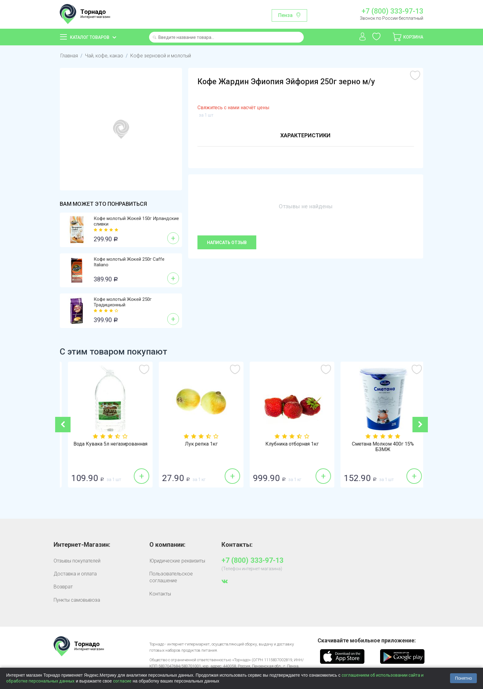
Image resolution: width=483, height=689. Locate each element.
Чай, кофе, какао (104, 56)
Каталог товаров (89, 37)
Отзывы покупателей (77, 561)
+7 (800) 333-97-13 (392, 11)
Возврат (63, 587)
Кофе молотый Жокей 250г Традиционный (123, 302)
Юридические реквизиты (177, 561)
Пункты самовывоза (77, 600)
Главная (69, 56)
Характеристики (305, 135)
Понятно (463, 678)
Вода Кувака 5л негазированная (196, 444)
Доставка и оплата (75, 574)
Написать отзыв (227, 242)
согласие (122, 681)
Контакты (160, 594)
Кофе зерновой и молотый (160, 56)
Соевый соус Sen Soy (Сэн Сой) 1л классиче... (105, 446)
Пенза (285, 15)
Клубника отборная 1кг (377, 444)
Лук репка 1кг (287, 444)
